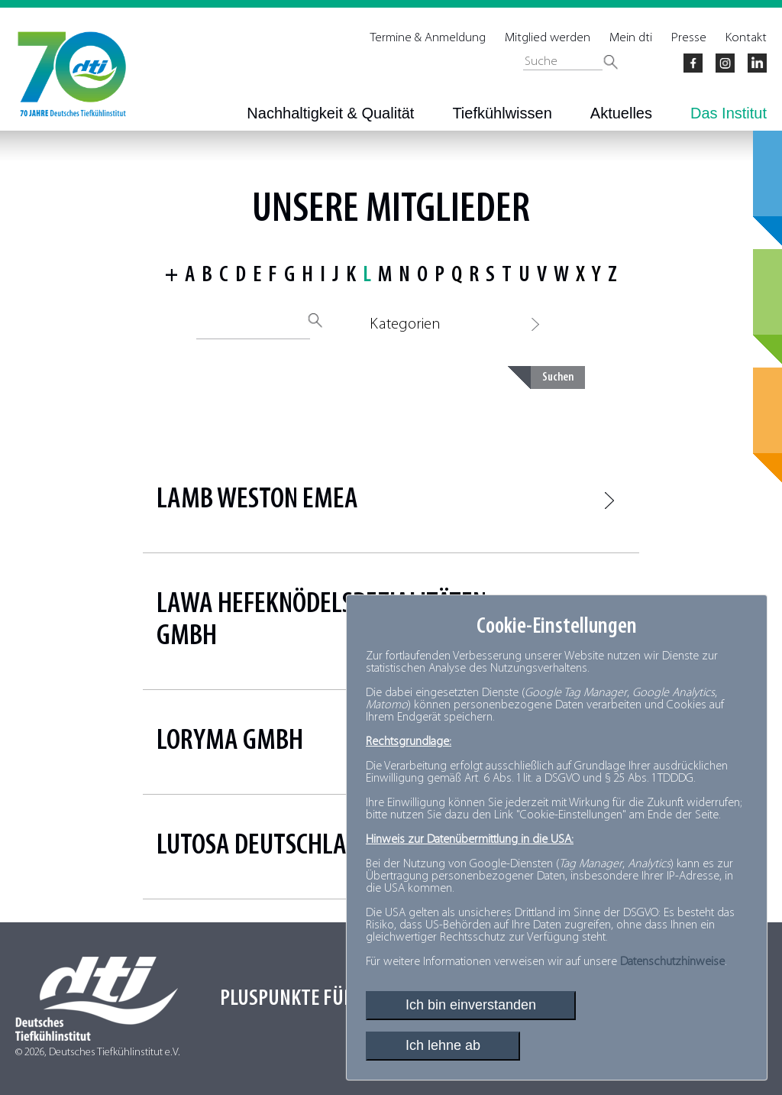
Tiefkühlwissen (501, 113)
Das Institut (728, 113)
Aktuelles (621, 113)
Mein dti (630, 37)
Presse (688, 37)
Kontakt (746, 37)
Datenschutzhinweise (672, 962)
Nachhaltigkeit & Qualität (330, 113)
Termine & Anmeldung (428, 37)
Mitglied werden (547, 37)
